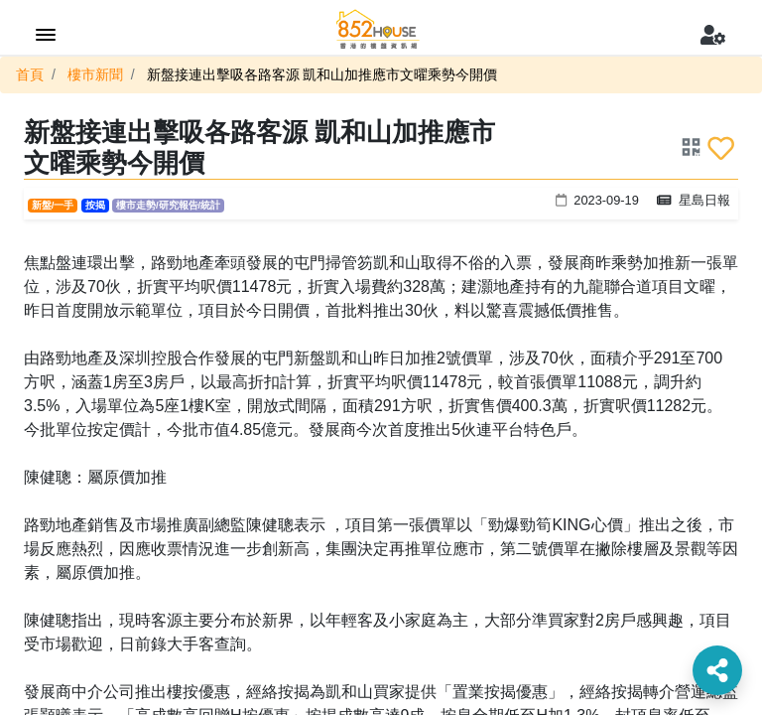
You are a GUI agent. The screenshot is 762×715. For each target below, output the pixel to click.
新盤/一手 (53, 205)
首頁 (30, 74)
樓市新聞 (95, 74)
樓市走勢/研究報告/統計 (168, 205)
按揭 (95, 205)
